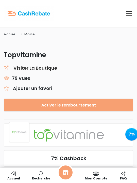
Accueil (11, 34)
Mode (29, 34)
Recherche (41, 175)
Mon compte (96, 175)
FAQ (123, 175)
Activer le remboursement (68, 105)
